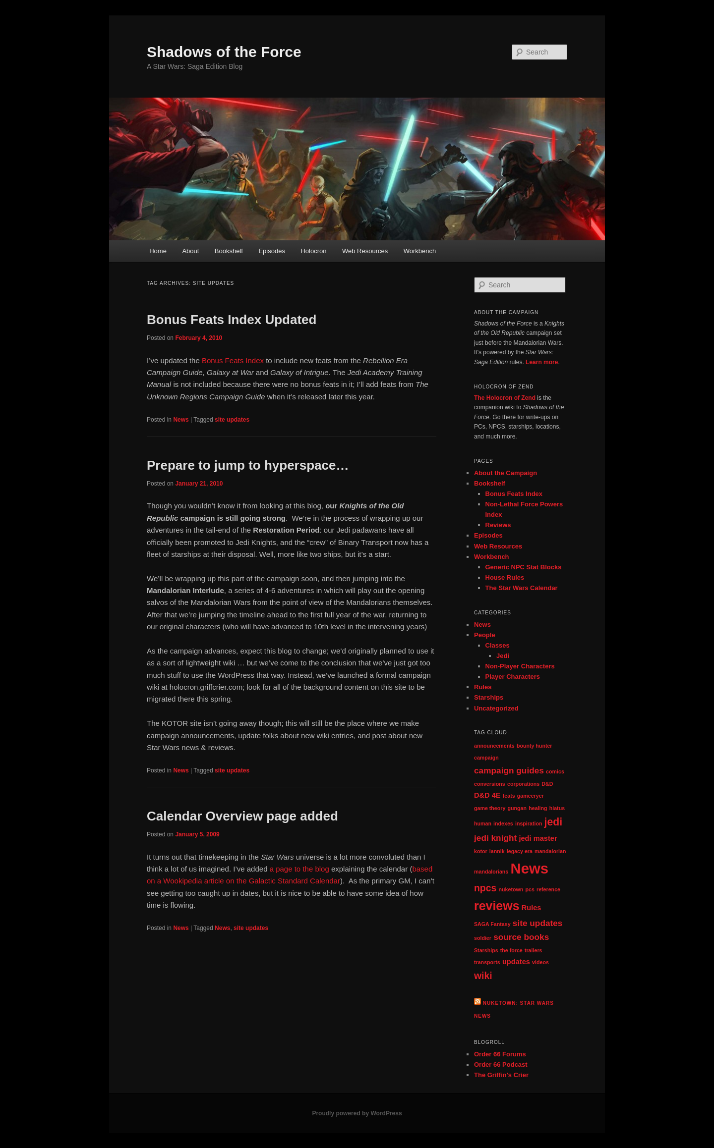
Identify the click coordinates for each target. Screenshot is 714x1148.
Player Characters (512, 676)
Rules (482, 687)
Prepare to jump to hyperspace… (248, 465)
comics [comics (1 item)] (555, 771)
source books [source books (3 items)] (521, 937)
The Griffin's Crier (501, 1075)
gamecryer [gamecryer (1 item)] (530, 796)
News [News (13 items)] (529, 868)
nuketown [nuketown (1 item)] (511, 889)
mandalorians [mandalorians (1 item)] (491, 872)
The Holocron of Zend (505, 397)
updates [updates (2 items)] (516, 962)
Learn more (542, 362)
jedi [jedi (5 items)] (553, 821)
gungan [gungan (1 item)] (517, 808)
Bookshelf (229, 251)
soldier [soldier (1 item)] (482, 938)
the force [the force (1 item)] (511, 950)
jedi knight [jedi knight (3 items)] (495, 838)
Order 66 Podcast (501, 1064)
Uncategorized (496, 708)
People (484, 635)
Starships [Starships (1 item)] (486, 950)
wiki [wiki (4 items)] (483, 975)
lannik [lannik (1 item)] (497, 851)
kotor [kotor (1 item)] (480, 851)
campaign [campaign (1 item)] (486, 758)
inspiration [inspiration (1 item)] (528, 823)
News (180, 419)
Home (158, 251)
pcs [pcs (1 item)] (529, 889)
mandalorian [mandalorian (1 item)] (550, 851)
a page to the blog (299, 869)
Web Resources (365, 251)
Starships (488, 697)
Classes (497, 645)
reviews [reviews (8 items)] (497, 906)
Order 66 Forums (500, 1054)
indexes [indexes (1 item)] (503, 823)
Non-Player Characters (520, 666)
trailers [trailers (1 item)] (533, 950)
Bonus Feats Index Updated (231, 319)
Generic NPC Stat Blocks (523, 567)
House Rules (505, 577)
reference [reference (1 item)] (548, 889)
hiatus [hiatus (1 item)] (557, 808)
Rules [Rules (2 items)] (531, 908)
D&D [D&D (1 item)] (547, 784)
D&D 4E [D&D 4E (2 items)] (487, 795)
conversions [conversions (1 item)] (489, 784)
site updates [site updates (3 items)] (538, 923)
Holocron (313, 251)
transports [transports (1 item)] (487, 962)
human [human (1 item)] (482, 823)
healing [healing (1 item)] (538, 808)
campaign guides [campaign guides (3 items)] (509, 770)
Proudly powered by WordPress (357, 1113)
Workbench (420, 251)
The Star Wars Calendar (521, 588)
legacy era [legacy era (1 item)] (520, 851)
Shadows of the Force (224, 52)
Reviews (498, 525)
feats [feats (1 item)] (509, 796)
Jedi (502, 655)
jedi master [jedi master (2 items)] (538, 838)
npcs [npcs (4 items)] (485, 887)
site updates (232, 419)
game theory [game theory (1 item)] (489, 808)
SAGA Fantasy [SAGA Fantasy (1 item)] (492, 924)
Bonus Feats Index (233, 360)
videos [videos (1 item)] (540, 962)
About (190, 251)
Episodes (271, 251)
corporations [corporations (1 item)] (523, 784)
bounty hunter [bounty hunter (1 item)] (534, 746)
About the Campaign (505, 473)
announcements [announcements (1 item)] (494, 746)
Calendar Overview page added (242, 816)
